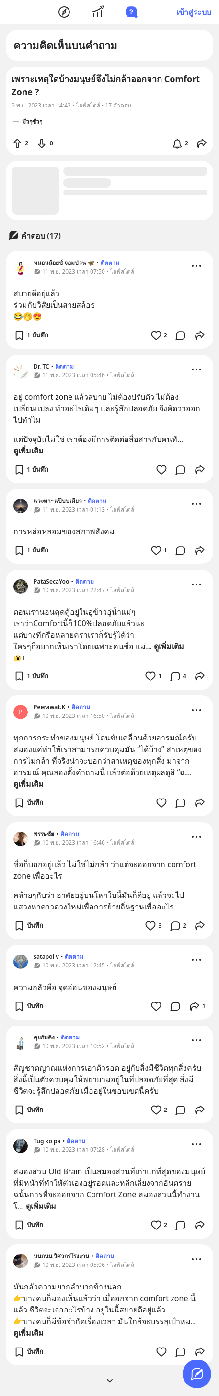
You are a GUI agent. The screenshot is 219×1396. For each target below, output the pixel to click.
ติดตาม (110, 263)
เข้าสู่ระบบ (193, 12)
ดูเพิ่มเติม (28, 450)
